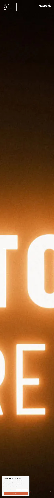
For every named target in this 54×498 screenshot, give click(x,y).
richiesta (47, 4)
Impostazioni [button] (9, 490)
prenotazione (45, 6)
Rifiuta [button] (22, 490)
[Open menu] (4, 249)
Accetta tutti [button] (15, 493)
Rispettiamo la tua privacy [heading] (12, 478)
